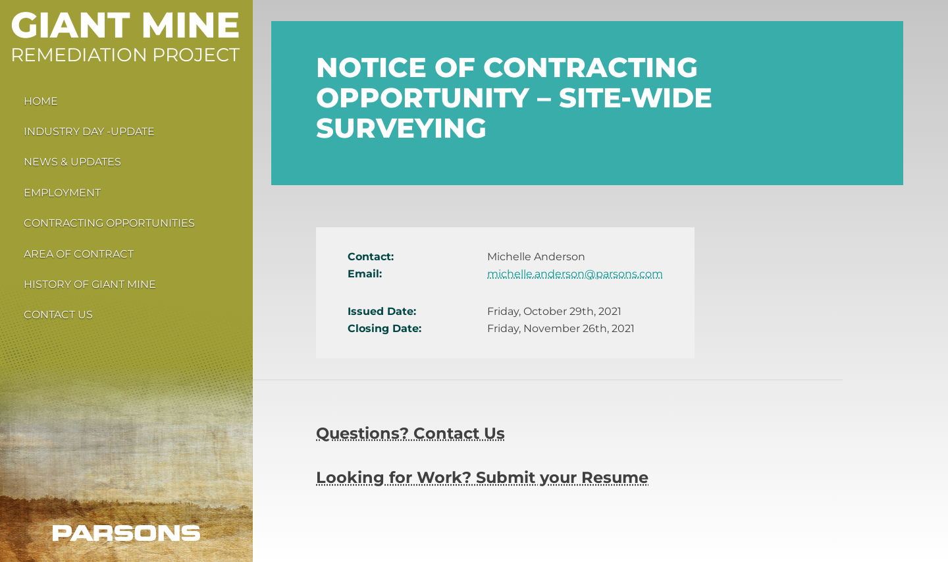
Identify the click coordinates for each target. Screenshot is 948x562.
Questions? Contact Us (410, 433)
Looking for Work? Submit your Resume (482, 477)
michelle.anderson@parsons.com (575, 273)
